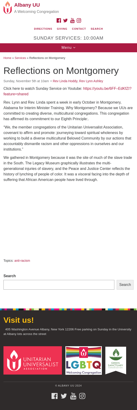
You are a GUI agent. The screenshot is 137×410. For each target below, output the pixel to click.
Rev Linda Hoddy (65, 81)
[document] (68, 177)
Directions (43, 28)
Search (97, 28)
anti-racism (22, 260)
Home (7, 58)
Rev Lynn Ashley (91, 81)
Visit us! (18, 320)
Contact (79, 28)
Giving (62, 28)
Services (20, 58)
